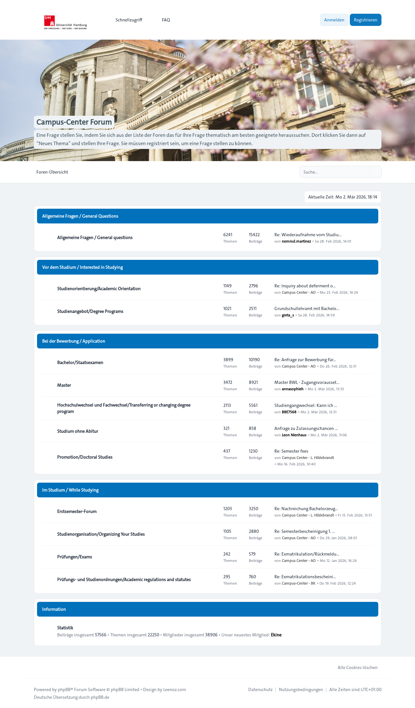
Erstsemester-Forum (76, 511)
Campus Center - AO (299, 292)
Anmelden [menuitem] (334, 20)
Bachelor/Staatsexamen (80, 362)
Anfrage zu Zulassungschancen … (306, 428)
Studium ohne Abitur (77, 431)
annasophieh (293, 389)
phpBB (64, 689)
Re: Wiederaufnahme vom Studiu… (308, 234)
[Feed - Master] (212, 385)
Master (64, 385)
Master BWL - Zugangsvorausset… (306, 382)
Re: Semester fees (291, 451)
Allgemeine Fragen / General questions (95, 237)
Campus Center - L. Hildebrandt (308, 457)
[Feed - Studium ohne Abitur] (212, 431)
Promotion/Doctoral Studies (84, 457)
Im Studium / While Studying (70, 490)
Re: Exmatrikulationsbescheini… (305, 576)
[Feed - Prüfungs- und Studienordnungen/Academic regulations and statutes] (212, 579)
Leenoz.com (174, 689)
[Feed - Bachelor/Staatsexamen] (212, 362)
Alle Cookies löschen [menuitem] (353, 667)
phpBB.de (100, 697)
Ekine (276, 635)
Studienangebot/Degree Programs (90, 311)
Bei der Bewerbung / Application (73, 341)
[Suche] (363, 172)
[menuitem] (126, 20)
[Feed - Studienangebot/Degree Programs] (212, 311)
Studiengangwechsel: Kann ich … (305, 405)
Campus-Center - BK (298, 583)
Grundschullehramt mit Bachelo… (306, 308)
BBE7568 (289, 412)
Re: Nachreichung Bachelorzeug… (306, 508)
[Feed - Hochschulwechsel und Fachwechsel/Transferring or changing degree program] (212, 408)
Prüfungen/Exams (74, 557)
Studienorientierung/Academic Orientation (99, 288)
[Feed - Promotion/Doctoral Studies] (212, 457)
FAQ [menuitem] (162, 20)
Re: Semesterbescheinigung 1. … (304, 531)
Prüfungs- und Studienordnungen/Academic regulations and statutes (124, 579)
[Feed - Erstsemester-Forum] (212, 511)
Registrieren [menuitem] (365, 20)
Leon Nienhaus (294, 435)
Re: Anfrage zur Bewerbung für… (305, 359)
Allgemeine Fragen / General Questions (80, 216)
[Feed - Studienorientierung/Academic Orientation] (212, 288)
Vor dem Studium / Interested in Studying (82, 267)
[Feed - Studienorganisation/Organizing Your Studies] (212, 534)
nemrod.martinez (296, 241)
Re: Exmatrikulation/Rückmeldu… (306, 554)
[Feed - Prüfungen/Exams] (212, 556)
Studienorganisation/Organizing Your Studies (101, 534)
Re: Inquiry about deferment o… (305, 286)
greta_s (288, 315)
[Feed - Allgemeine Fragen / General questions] (212, 237)
